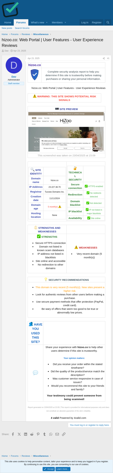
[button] (46, 22)
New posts (7, 28)
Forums (21, 22)
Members (57, 22)
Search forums (22, 28)
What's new (37, 22)
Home (7, 22)
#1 (108, 58)
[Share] (103, 58)
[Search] (108, 22)
